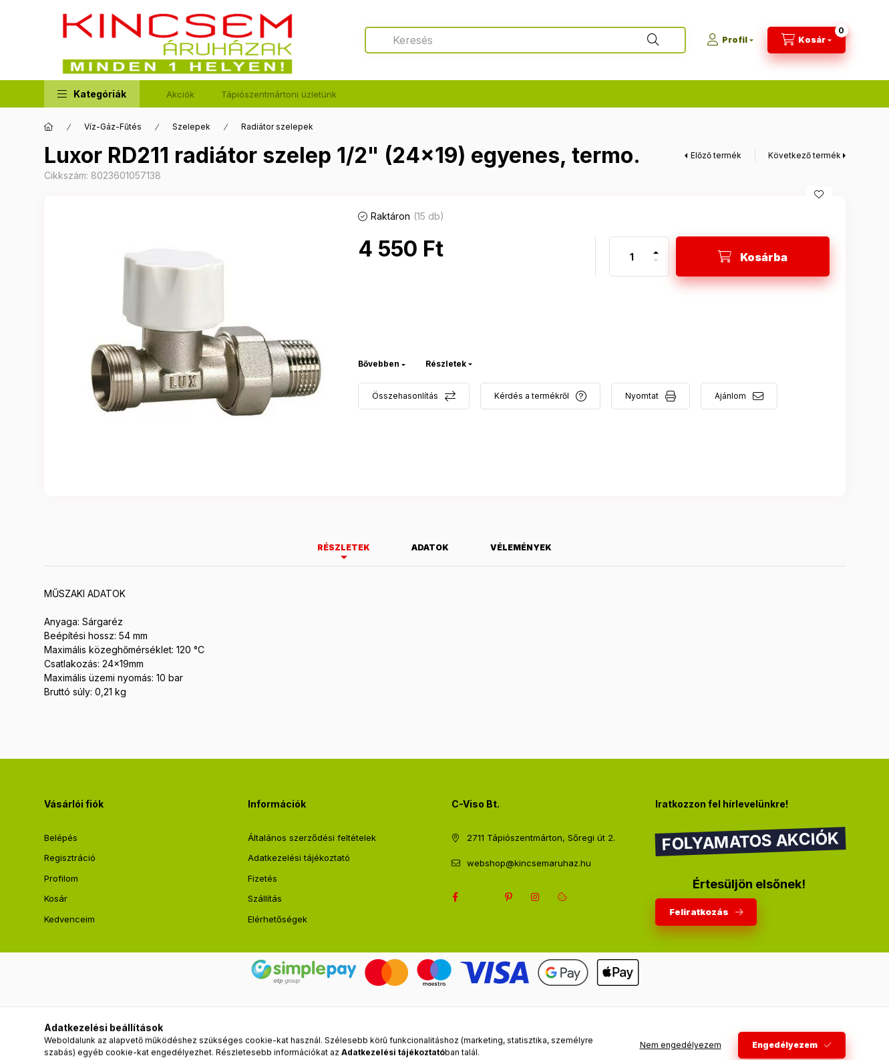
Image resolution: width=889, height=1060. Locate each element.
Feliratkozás (699, 911)
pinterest (509, 897)
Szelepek (191, 127)
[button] (92, 94)
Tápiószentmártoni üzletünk (279, 94)
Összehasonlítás (405, 396)
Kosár (55, 898)
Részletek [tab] (343, 547)
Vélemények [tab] (521, 547)
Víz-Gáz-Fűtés (113, 127)
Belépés (60, 837)
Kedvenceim (69, 919)
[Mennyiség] (631, 256)
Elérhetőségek (277, 919)
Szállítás (265, 898)
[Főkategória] (48, 127)
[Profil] (730, 40)
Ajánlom (730, 396)
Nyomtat (642, 396)
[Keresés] (653, 40)
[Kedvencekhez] (819, 194)
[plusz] (656, 246)
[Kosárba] (753, 256)
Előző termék (716, 155)
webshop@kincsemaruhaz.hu (529, 863)
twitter (482, 897)
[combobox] (525, 40)
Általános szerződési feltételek (312, 837)
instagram (535, 897)
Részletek (445, 364)
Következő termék (804, 155)
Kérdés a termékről (531, 396)
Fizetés (262, 878)
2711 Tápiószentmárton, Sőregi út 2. (541, 837)
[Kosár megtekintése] (806, 40)
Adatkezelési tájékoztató (299, 857)
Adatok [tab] (430, 547)
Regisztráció (70, 857)
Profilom (61, 878)
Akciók (180, 94)
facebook (455, 897)
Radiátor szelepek (277, 127)
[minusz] (656, 266)
